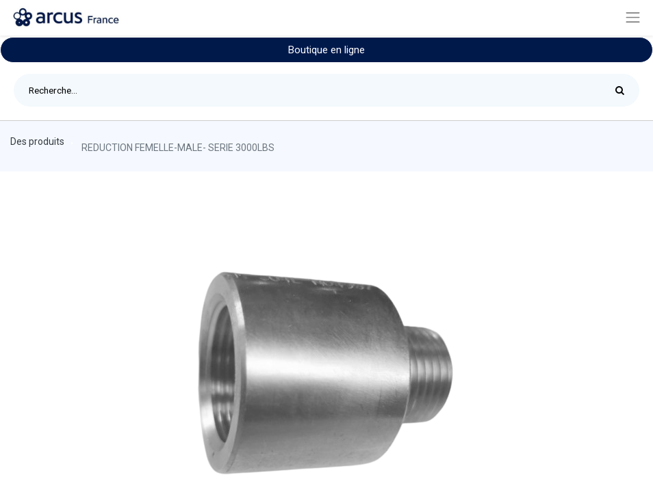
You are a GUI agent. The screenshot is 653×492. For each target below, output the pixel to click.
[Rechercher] (623, 90)
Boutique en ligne (326, 50)
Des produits (37, 141)
